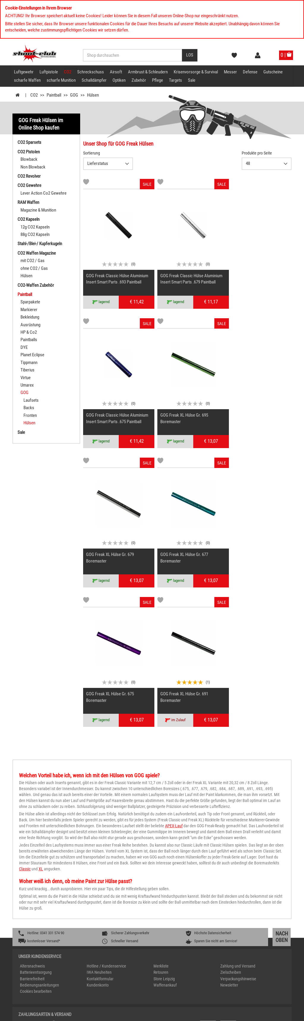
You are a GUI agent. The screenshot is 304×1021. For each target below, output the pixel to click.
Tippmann (28, 362)
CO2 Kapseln (28, 219)
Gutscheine (273, 72)
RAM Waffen (28, 202)
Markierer (28, 309)
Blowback (28, 159)
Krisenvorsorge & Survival (196, 72)
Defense (250, 72)
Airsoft (116, 72)
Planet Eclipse (32, 354)
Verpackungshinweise (238, 825)
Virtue (25, 377)
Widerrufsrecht (250, 1014)
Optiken (119, 80)
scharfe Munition (61, 80)
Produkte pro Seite (257, 153)
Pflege (157, 80)
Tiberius (27, 370)
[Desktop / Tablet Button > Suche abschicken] (189, 55)
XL (41, 715)
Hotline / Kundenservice (106, 812)
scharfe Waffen (27, 80)
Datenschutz (224, 1014)
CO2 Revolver (29, 176)
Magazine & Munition (38, 210)
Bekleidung (29, 317)
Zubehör (139, 80)
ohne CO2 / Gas (34, 268)
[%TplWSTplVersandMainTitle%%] (84, 873)
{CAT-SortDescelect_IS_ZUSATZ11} (108, 163)
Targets (175, 80)
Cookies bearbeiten (36, 838)
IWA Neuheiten (99, 819)
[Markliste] (86, 183)
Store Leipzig (164, 825)
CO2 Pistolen (29, 152)
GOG (24, 392)
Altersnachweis (32, 812)
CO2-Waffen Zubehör (36, 285)
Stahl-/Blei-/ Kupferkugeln (40, 243)
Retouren (160, 819)
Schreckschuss (90, 72)
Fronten (30, 415)
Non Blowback (32, 167)
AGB (269, 1014)
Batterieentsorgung (36, 819)
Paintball (25, 294)
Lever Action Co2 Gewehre (43, 193)
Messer (230, 72)
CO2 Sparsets (29, 142)
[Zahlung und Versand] (219, 874)
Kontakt (283, 1014)
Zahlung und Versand (237, 812)
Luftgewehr (24, 72)
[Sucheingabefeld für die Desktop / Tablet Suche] (132, 55)
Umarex (27, 385)
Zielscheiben (230, 819)
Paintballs (28, 339)
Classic (25, 715)
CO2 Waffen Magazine (37, 253)
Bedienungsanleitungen (39, 831)
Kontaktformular (100, 825)
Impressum (200, 1014)
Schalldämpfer (94, 80)
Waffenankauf (165, 831)
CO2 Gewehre (29, 185)
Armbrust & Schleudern (148, 72)
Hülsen (26, 275)
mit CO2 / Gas (32, 260)
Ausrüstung (30, 324)
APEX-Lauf (174, 672)
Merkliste (161, 812)
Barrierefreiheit (32, 825)
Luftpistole (48, 72)
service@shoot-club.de (232, 942)
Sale (191, 80)
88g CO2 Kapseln (35, 234)
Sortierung (91, 153)
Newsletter (229, 831)
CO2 (67, 72)
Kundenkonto (98, 831)
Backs (28, 407)
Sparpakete (30, 302)
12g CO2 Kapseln (35, 227)
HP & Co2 (28, 332)
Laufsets (31, 400)
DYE (24, 347)
